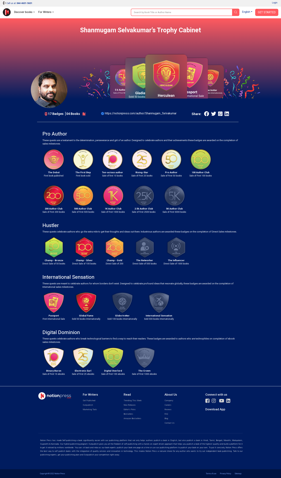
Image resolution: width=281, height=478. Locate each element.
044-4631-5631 (24, 3)
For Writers (46, 12)
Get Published (89, 400)
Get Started (267, 12)
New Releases (130, 405)
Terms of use (211, 474)
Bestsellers (128, 414)
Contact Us (170, 423)
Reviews (168, 409)
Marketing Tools (90, 409)
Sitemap (238, 474)
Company (169, 400)
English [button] (246, 12)
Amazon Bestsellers (132, 418)
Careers (168, 405)
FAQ (166, 414)
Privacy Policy (225, 474)
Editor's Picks (130, 409)
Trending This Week (133, 400)
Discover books (24, 12)
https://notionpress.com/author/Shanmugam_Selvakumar (141, 113)
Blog (166, 418)
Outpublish (88, 405)
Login (274, 2)
